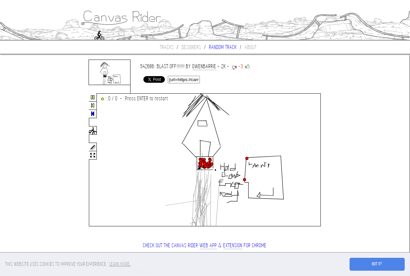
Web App (208, 245)
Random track (223, 47)
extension (232, 245)
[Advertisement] (28, 160)
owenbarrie (204, 66)
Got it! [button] (377, 264)
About (251, 47)
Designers (191, 47)
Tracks (167, 47)
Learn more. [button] (120, 264)
